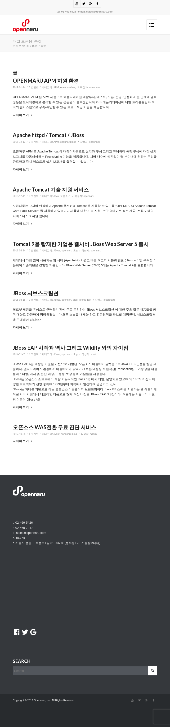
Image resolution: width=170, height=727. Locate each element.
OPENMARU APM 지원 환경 (46, 80)
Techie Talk (85, 299)
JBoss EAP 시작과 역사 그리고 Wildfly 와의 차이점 (70, 347)
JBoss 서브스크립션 (35, 293)
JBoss (57, 250)
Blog (34, 46)
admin (94, 354)
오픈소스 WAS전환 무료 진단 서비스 (54, 427)
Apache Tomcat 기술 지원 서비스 (51, 189)
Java (56, 196)
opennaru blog (68, 87)
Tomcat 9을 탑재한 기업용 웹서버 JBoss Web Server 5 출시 (81, 244)
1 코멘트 (34, 434)
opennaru (94, 87)
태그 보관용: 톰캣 (27, 41)
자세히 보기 (23, 115)
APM (56, 87)
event (57, 434)
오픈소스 (65, 196)
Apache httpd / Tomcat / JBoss (48, 135)
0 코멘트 (34, 87)
